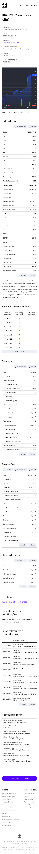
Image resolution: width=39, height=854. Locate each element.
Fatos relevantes (7, 808)
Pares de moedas (7, 822)
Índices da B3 (6, 817)
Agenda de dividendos (9, 793)
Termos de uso (29, 802)
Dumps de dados (7, 805)
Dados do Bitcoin (7, 802)
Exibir (19, 319)
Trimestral (8, 470)
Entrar (27, 5)
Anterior (23, 275)
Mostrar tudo (19, 351)
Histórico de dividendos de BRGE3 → (15, 602)
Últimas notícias (7, 825)
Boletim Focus (6, 799)
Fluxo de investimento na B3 (11, 811)
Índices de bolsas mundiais (11, 819)
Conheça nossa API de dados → (20, 779)
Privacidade (28, 805)
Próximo (32, 275)
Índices (4, 814)
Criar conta (28, 808)
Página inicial (28, 799)
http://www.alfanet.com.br (11, 42)
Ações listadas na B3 (8, 796)
